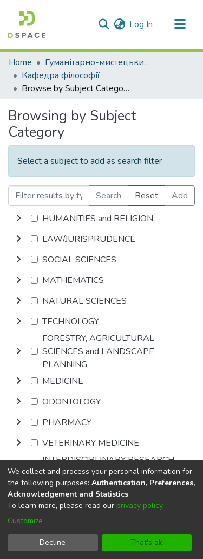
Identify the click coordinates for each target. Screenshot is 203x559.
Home (20, 62)
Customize (25, 521)
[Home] (26, 24)
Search (108, 196)
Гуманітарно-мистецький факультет (99, 62)
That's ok (146, 542)
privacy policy (139, 505)
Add (180, 196)
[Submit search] (103, 24)
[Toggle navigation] (180, 24)
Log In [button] (141, 24)
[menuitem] (119, 24)
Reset (146, 196)
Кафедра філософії (61, 75)
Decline (53, 542)
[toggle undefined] (18, 218)
